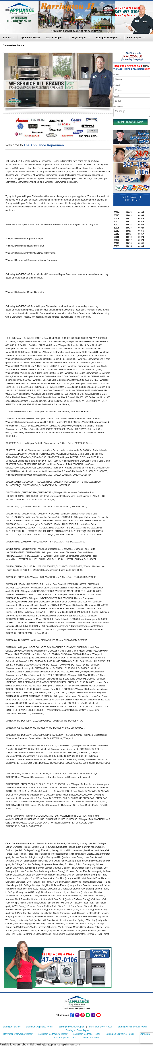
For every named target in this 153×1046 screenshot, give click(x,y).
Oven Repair (134, 37)
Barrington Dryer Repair (101, 1026)
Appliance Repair (30, 37)
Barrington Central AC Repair (120, 1034)
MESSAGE (118, 106)
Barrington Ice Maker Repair (86, 1034)
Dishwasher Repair (13, 45)
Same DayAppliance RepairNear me (139, 137)
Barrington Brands (12, 1026)
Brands (7, 37)
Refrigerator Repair (107, 37)
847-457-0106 (127, 11)
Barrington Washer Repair (71, 1026)
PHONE (117, 85)
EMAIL (116, 96)
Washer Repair (54, 37)
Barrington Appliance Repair (39, 1026)
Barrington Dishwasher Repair (17, 1034)
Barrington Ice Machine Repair (52, 1034)
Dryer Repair (79, 37)
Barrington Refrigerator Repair (132, 1026)
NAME (116, 74)
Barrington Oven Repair (77, 1030)
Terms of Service (90, 1037)
